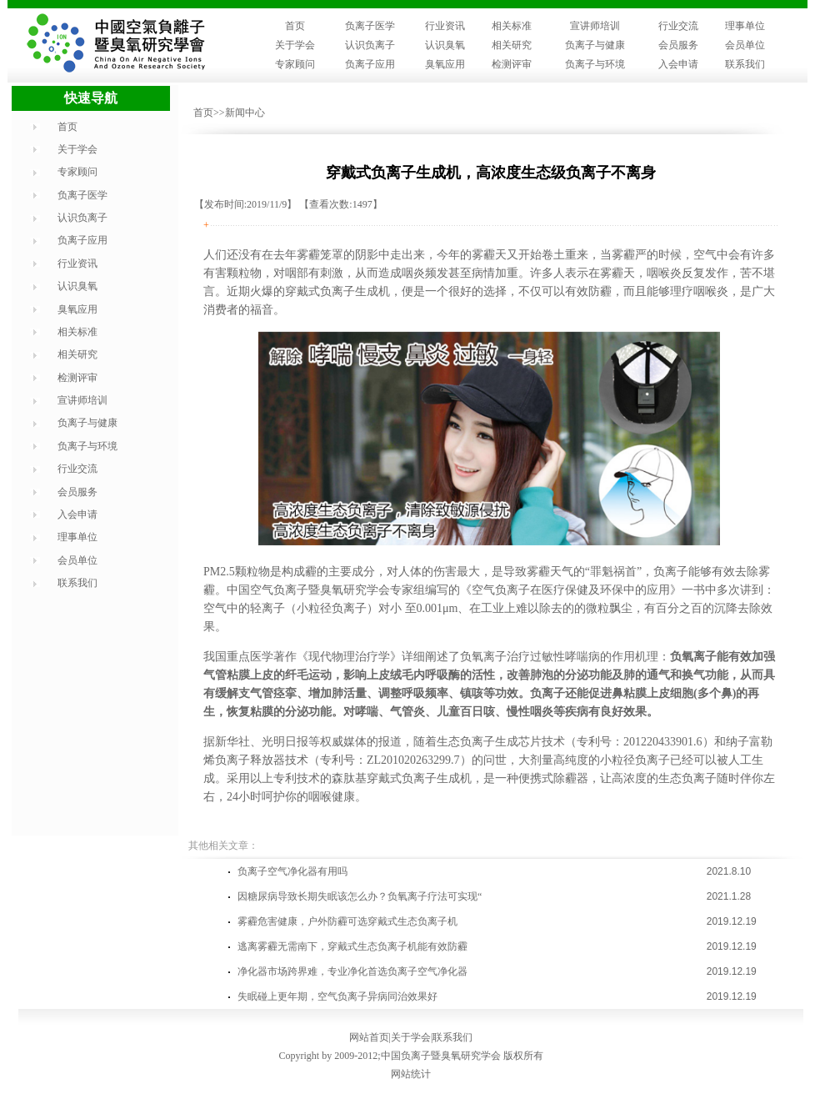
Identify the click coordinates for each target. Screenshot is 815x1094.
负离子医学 (370, 26)
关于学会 (295, 45)
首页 (295, 26)
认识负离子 (370, 45)
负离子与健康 (595, 45)
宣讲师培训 (595, 26)
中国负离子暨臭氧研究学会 (441, 1055)
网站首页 (369, 1037)
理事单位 (745, 26)
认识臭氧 (445, 45)
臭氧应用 (445, 64)
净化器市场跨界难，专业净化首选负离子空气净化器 (353, 971)
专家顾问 (295, 64)
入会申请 (678, 64)
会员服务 (678, 45)
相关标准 (512, 26)
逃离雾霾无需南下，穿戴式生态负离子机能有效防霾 (353, 946)
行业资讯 (445, 26)
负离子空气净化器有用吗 (293, 871)
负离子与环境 (595, 64)
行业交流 (678, 26)
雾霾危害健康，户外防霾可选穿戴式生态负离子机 (348, 921)
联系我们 (745, 64)
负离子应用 (370, 64)
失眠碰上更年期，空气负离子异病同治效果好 (338, 996)
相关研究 (512, 45)
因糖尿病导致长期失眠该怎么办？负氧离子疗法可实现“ (360, 896)
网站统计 (411, 1074)
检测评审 (512, 64)
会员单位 (745, 45)
